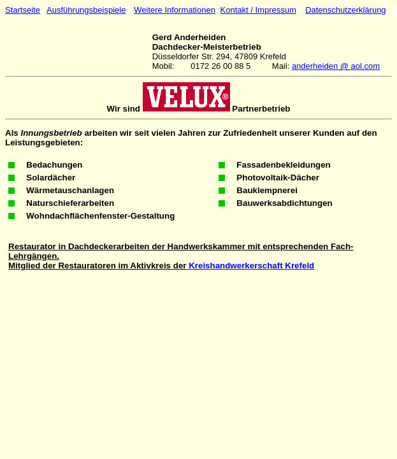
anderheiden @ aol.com (336, 66)
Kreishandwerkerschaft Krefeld (250, 265)
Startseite (22, 10)
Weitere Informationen (174, 10)
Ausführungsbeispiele (86, 10)
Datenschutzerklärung (345, 10)
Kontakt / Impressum (258, 10)
